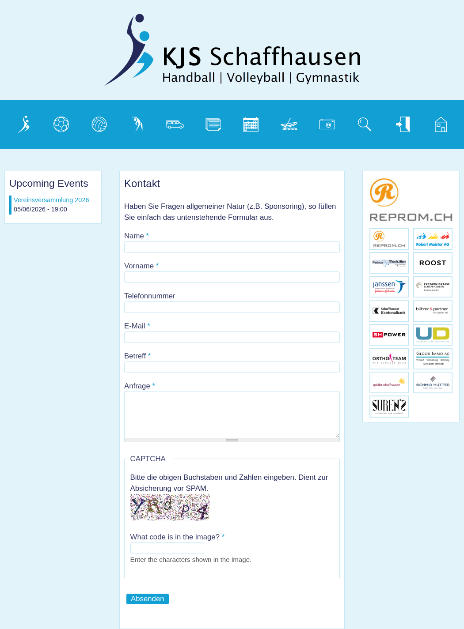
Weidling (290, 122)
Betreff (137, 356)
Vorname (141, 266)
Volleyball (101, 122)
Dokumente (216, 122)
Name (136, 236)
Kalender (252, 122)
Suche (362, 122)
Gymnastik (140, 122)
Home (437, 122)
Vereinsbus (178, 122)
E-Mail (137, 326)
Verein (21, 122)
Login (398, 122)
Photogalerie (330, 122)
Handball (62, 122)
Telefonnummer (149, 296)
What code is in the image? (177, 537)
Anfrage (139, 386)
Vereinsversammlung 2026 (51, 199)
